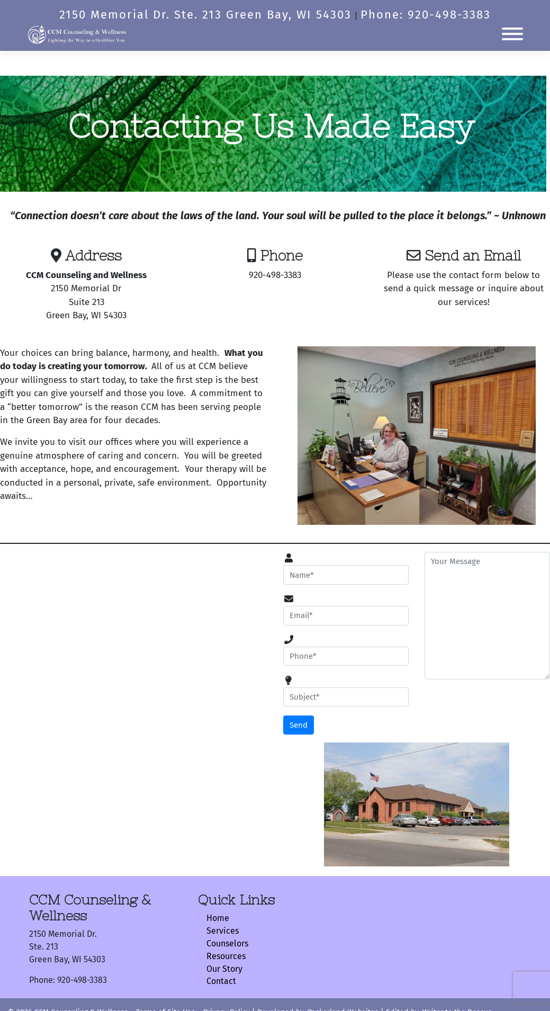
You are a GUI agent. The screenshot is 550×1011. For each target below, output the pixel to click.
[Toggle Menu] (512, 34)
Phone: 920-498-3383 (425, 14)
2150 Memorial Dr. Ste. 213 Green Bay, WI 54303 (205, 14)
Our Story (224, 969)
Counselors (227, 943)
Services (222, 931)
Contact (221, 981)
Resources (226, 956)
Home (217, 918)
